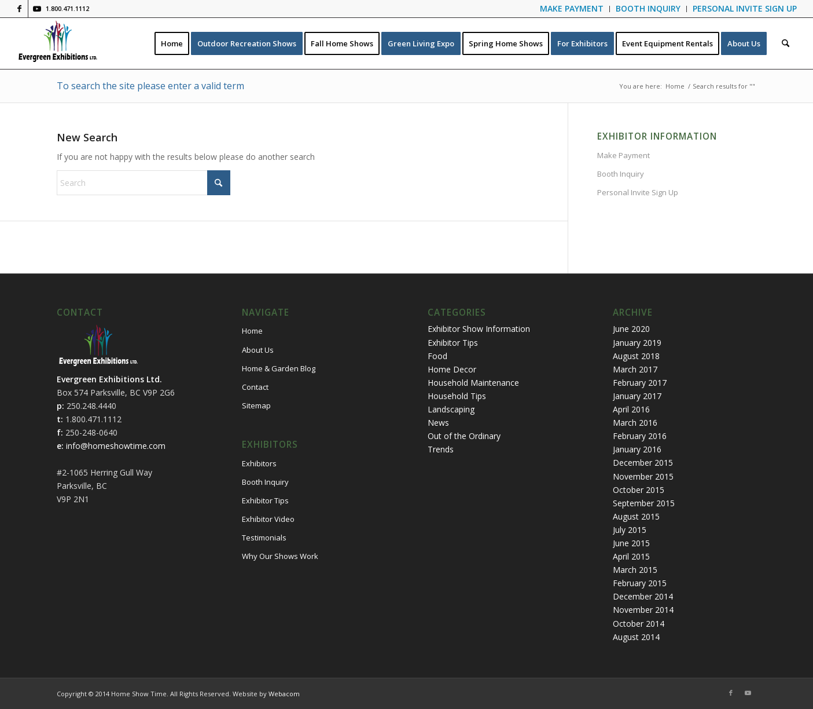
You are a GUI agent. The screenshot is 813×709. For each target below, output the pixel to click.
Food (437, 355)
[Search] (785, 43)
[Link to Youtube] (37, 8)
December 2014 (643, 596)
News (438, 422)
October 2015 (638, 489)
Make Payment (623, 155)
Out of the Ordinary (464, 435)
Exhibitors (259, 463)
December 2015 (643, 462)
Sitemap (256, 405)
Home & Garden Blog (278, 368)
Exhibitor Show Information (479, 328)
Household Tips (457, 395)
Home (252, 331)
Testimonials (264, 537)
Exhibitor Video (268, 519)
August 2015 (636, 516)
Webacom (284, 693)
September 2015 (644, 503)
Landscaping (451, 409)
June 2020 (631, 328)
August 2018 (636, 355)
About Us (258, 350)
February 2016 (640, 435)
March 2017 (635, 369)
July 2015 (629, 529)
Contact (255, 387)
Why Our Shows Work (280, 556)
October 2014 (638, 623)
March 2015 (635, 569)
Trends (441, 449)
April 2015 (631, 556)
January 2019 (637, 342)
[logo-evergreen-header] (57, 43)
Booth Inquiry (620, 174)
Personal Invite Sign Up (637, 192)
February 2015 (640, 583)
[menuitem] (572, 9)
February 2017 (640, 382)
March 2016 (635, 422)
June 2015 (631, 543)
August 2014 (636, 636)
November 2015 (643, 476)
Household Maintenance (473, 382)
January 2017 (637, 395)
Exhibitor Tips (265, 500)
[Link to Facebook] (19, 8)
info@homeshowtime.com (115, 445)
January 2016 (637, 449)
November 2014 (643, 609)
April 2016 (631, 409)
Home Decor (452, 369)
